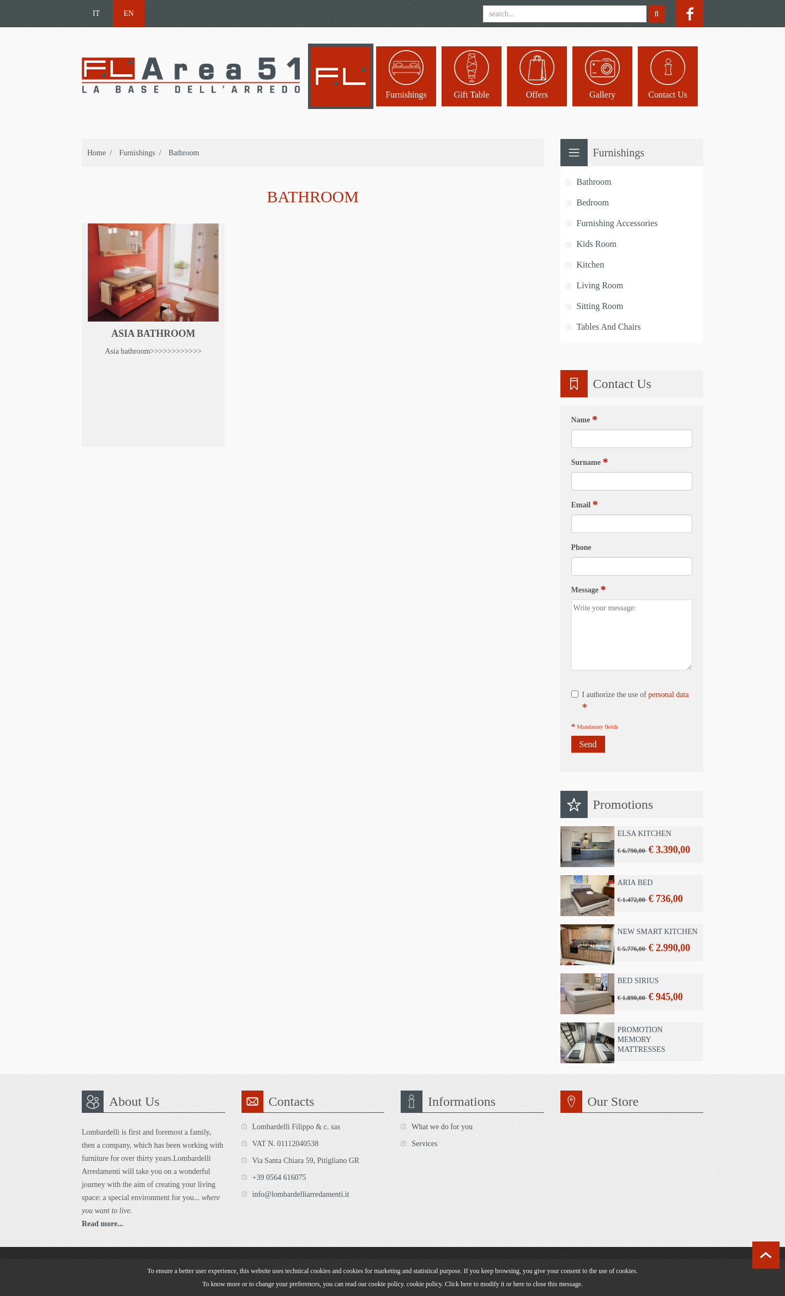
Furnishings (406, 94)
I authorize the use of (630, 702)
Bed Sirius (638, 981)
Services (424, 1144)
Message (588, 590)
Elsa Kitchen (644, 833)
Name (584, 420)
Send (588, 744)
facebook (689, 13)
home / (99, 153)
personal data (668, 695)
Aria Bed (635, 883)
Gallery (602, 94)
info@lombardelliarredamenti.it (300, 1194)
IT (96, 13)
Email (584, 505)
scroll (766, 1255)
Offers (537, 94)
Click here (458, 1284)
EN (129, 13)
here (518, 1284)
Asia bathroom (153, 333)
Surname (589, 462)
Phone (581, 547)
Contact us (667, 94)
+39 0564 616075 (279, 1177)
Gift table (472, 94)
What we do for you (442, 1127)
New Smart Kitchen (657, 932)
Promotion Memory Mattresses (641, 1039)
